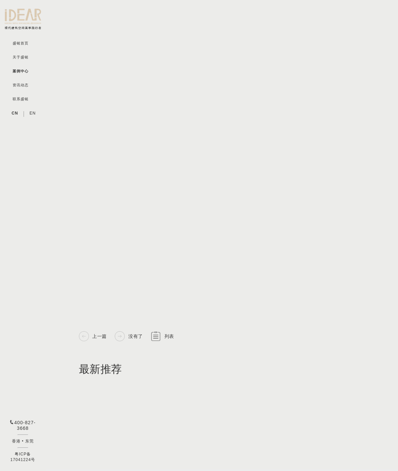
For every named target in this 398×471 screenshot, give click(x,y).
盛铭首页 (21, 43)
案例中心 (21, 71)
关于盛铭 (21, 57)
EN (33, 113)
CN (15, 113)
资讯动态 (21, 85)
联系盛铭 (21, 99)
